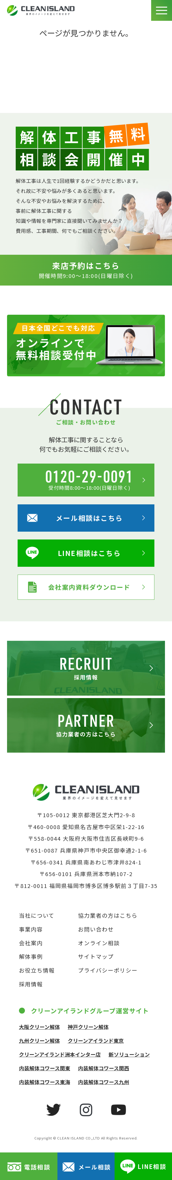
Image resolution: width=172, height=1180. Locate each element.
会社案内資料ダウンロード (78, 587)
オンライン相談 (99, 943)
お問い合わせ (96, 929)
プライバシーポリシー (108, 970)
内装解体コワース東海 (44, 1081)
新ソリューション (129, 1054)
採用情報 (31, 984)
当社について (36, 915)
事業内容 (31, 929)
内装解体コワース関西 (103, 1068)
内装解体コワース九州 (103, 1081)
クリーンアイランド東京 (96, 1040)
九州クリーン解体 (39, 1040)
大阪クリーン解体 (39, 1026)
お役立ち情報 (37, 970)
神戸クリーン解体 (88, 1026)
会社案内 (31, 943)
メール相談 (86, 1166)
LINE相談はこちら (73, 553)
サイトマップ (96, 956)
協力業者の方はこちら (108, 915)
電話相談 (28, 1166)
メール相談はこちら (74, 517)
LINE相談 (143, 1166)
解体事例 (31, 956)
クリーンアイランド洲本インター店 (60, 1054)
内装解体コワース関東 (44, 1068)
